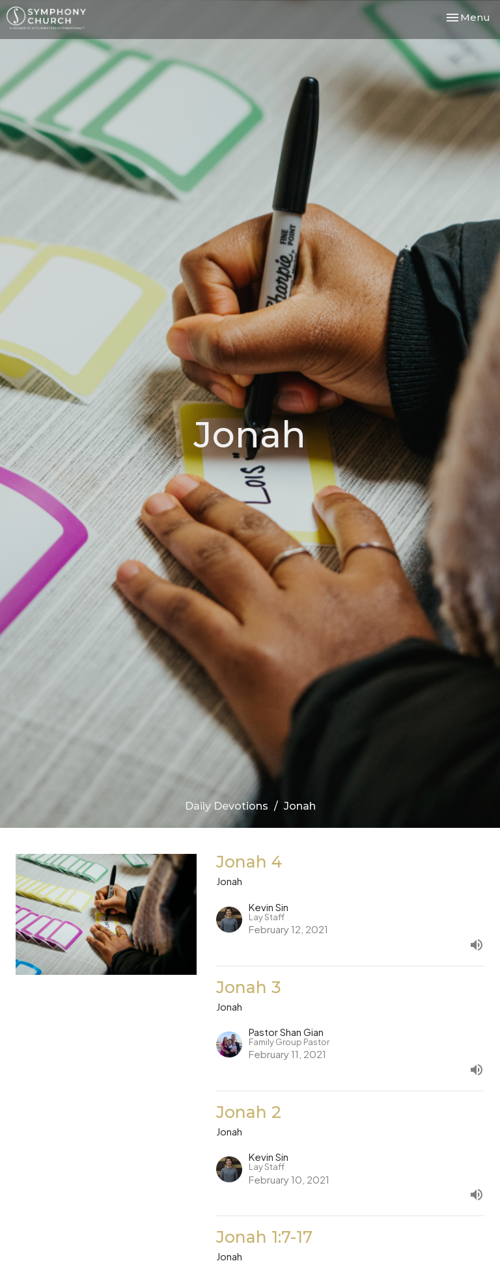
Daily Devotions (226, 806)
